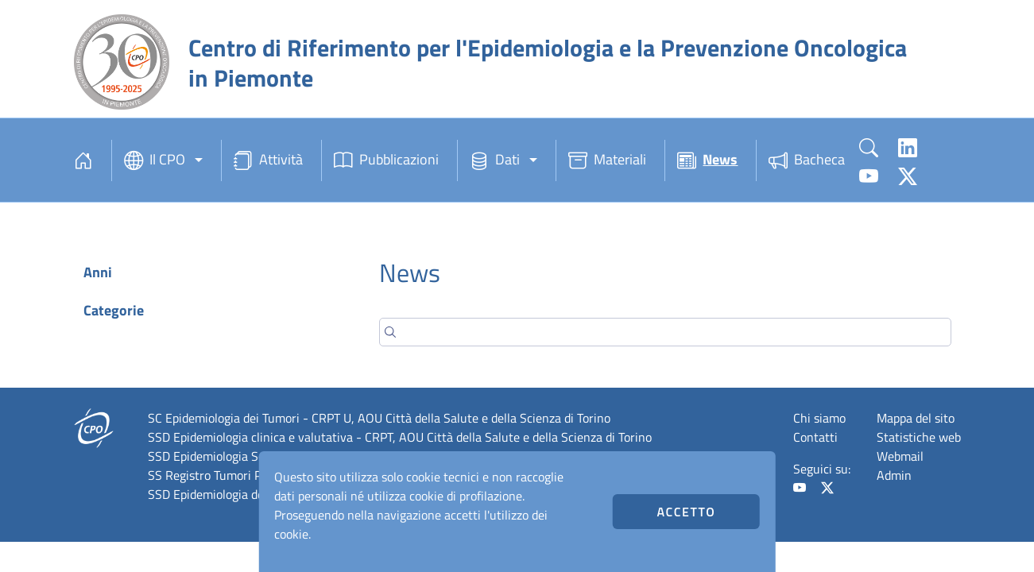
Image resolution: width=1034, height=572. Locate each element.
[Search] (665, 332)
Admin (894, 475)
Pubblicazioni (386, 160)
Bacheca (807, 160)
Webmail (900, 456)
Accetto (685, 511)
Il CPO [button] (154, 160)
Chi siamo (819, 417)
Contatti (815, 436)
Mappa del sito (916, 417)
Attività (268, 160)
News (707, 160)
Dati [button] (495, 160)
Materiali (607, 160)
